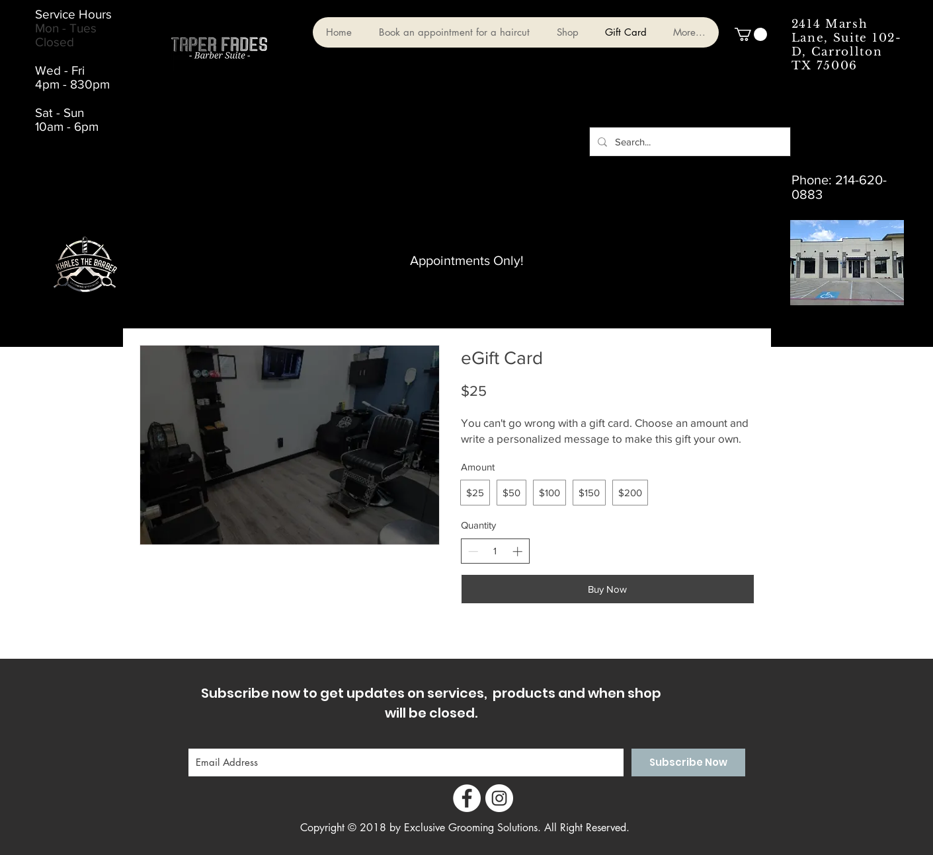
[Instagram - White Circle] (499, 798)
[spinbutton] (495, 551)
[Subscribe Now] (688, 762)
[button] (751, 34)
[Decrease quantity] (473, 551)
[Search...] (688, 142)
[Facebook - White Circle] (467, 798)
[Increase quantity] (517, 551)
